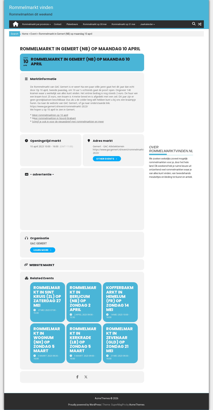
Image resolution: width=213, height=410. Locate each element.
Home (25, 33)
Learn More (42, 250)
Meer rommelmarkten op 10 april (50, 115)
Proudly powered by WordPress (84, 404)
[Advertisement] (84, 201)
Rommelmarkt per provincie (35, 24)
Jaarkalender (146, 24)
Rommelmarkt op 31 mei (123, 24)
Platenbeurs (72, 24)
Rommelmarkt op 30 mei (94, 24)
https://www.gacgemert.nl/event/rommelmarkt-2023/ (59, 106)
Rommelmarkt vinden (31, 7)
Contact (57, 24)
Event (34, 33)
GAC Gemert (38, 243)
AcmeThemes (136, 404)
